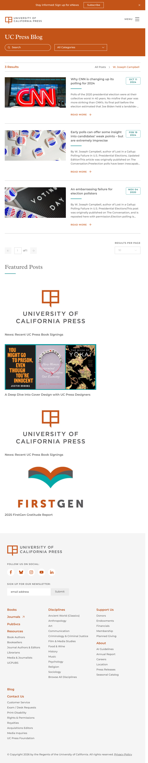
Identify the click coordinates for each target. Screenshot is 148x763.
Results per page (127, 243)
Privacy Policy (123, 754)
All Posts (100, 67)
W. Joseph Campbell (126, 67)
